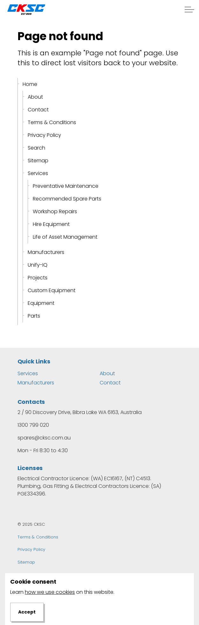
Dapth (57, 575)
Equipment (41, 303)
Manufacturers (46, 252)
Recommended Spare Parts (67, 198)
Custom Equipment (51, 290)
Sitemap (38, 160)
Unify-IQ (37, 265)
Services (38, 173)
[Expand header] (189, 9)
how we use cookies (50, 619)
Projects (37, 277)
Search (36, 147)
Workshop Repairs (55, 211)
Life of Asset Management (65, 237)
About (35, 97)
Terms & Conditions (52, 122)
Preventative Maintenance (65, 186)
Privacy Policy (44, 135)
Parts (34, 316)
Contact (38, 109)
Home (30, 84)
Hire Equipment (51, 224)
